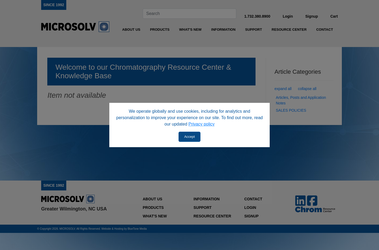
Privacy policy (201, 124)
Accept (189, 137)
